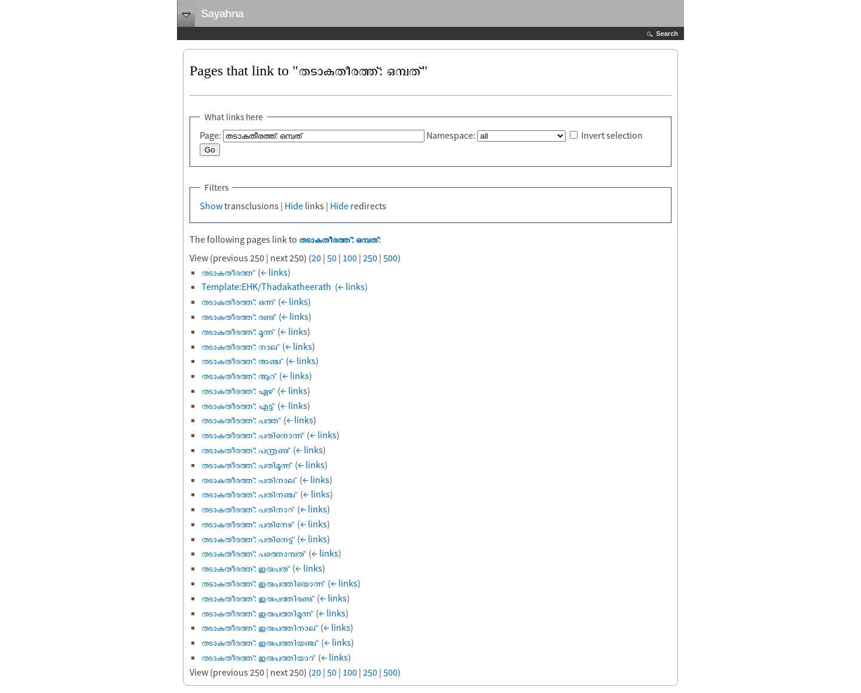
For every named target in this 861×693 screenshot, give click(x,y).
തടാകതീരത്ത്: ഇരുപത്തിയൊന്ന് (262, 583)
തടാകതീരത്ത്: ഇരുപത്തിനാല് (259, 627)
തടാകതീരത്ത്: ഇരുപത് (245, 568)
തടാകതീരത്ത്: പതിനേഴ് (247, 524)
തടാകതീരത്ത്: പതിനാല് (248, 480)
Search (667, 33)
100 (350, 258)
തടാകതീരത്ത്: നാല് (240, 346)
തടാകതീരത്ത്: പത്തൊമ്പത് (253, 553)
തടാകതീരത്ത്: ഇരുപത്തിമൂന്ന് (256, 613)
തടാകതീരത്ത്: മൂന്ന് (237, 331)
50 (332, 258)
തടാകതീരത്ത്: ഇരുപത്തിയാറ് (258, 657)
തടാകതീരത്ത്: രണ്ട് (238, 316)
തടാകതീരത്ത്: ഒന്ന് (237, 301)
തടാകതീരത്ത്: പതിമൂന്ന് (246, 465)
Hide (294, 206)
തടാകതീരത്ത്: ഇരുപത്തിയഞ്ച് (259, 642)
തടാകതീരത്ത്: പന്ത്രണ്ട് (245, 450)
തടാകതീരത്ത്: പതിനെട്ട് (247, 539)
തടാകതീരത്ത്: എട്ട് (237, 405)
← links (274, 272)
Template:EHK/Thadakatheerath (266, 286)
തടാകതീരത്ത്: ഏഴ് (237, 390)
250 (370, 258)
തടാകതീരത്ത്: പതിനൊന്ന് (252, 435)
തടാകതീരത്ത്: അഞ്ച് (241, 361)
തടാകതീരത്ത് (227, 272)
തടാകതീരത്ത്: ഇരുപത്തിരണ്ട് (257, 598)
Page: (210, 135)
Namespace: (450, 135)
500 (390, 258)
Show (211, 206)
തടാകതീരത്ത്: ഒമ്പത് (338, 239)
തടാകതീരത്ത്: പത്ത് (240, 420)
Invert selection (612, 135)
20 (316, 258)
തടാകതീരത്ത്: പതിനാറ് (247, 509)
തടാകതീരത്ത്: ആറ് (238, 375)
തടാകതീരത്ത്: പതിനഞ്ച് (249, 494)
